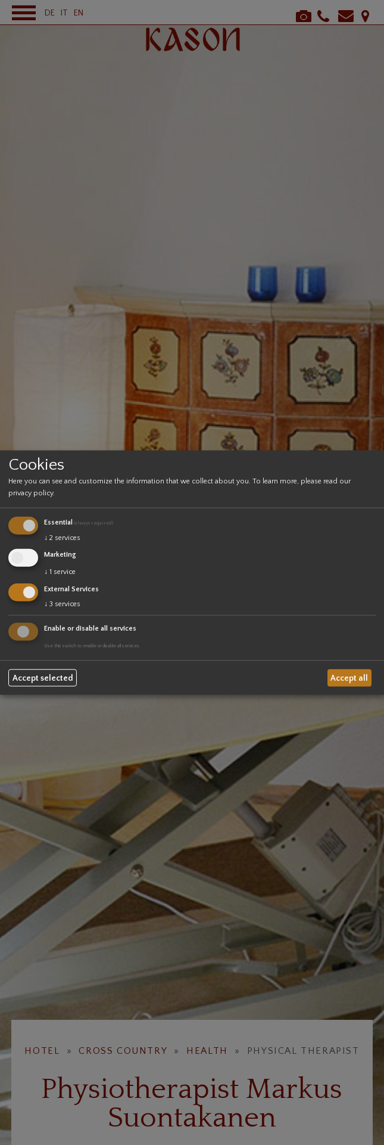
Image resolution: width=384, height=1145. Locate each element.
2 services (62, 538)
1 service (60, 572)
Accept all (349, 677)
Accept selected (43, 677)
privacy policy (30, 493)
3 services (62, 603)
